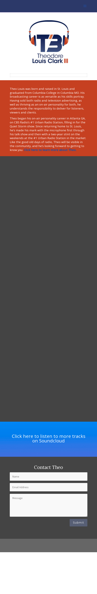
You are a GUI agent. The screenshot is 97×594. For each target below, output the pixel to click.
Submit (78, 522)
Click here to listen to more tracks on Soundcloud (48, 438)
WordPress (71, 548)
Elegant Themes (42, 548)
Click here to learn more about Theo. (50, 150)
